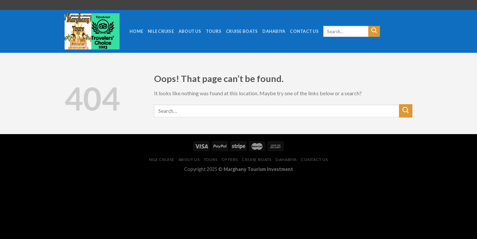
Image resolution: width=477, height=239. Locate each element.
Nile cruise (161, 31)
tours (213, 31)
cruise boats (242, 31)
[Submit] (374, 31)
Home (136, 31)
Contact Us (304, 31)
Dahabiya (273, 31)
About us (190, 31)
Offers (230, 159)
